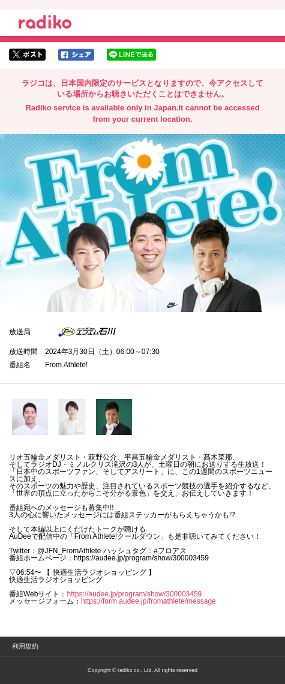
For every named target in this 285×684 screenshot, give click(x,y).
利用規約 (25, 646)
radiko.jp (45, 24)
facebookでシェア (76, 55)
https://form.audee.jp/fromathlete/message (148, 601)
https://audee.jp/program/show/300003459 (134, 594)
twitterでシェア (27, 55)
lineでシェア (131, 55)
